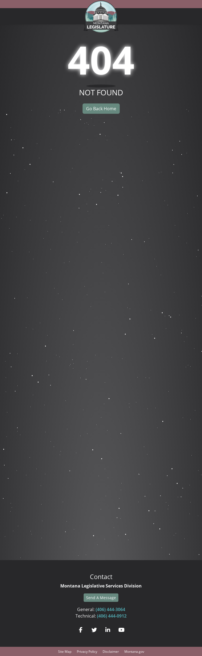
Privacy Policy (87, 651)
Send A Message (101, 597)
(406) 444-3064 (110, 609)
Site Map (64, 651)
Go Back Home (101, 108)
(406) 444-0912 (112, 616)
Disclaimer (111, 651)
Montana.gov (134, 651)
